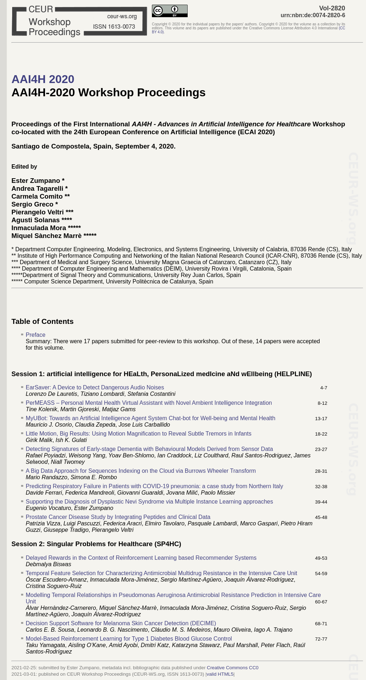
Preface (35, 335)
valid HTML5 (220, 674)
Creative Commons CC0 (232, 667)
